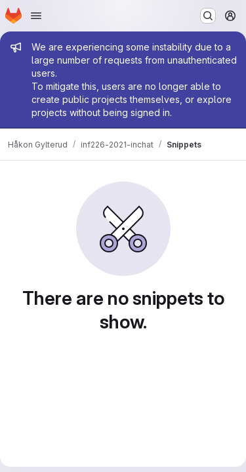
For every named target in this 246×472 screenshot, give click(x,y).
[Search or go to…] (208, 16)
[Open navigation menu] (36, 15)
